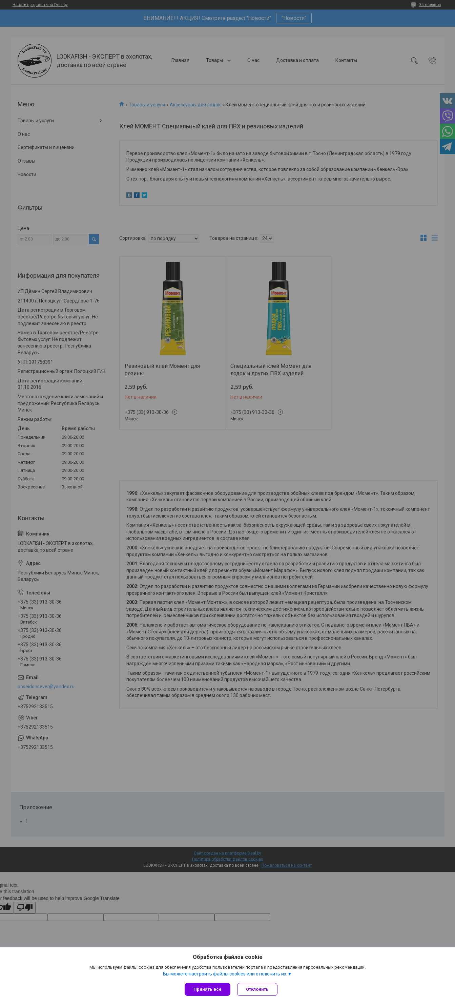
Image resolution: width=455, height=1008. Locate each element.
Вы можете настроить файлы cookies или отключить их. (225, 973)
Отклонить (257, 989)
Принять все (207, 989)
